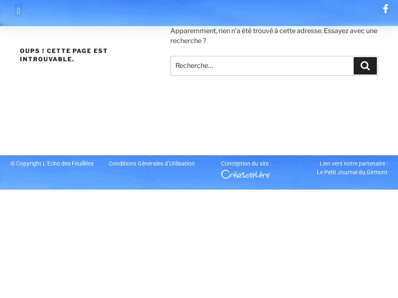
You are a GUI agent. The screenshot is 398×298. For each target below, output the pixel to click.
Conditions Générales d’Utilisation (152, 163)
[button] (18, 11)
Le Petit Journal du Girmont (352, 172)
